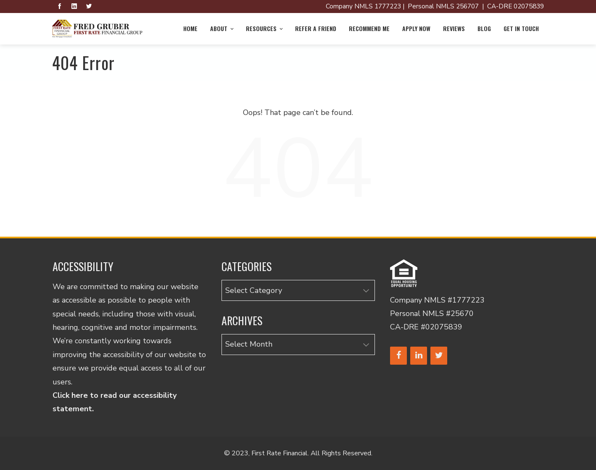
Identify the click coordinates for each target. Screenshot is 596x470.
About (222, 28)
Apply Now (416, 28)
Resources (265, 28)
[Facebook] (398, 356)
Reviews (454, 28)
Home (190, 28)
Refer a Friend (315, 28)
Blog (484, 28)
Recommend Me (369, 28)
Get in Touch (521, 28)
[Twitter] (438, 356)
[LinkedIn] (418, 356)
